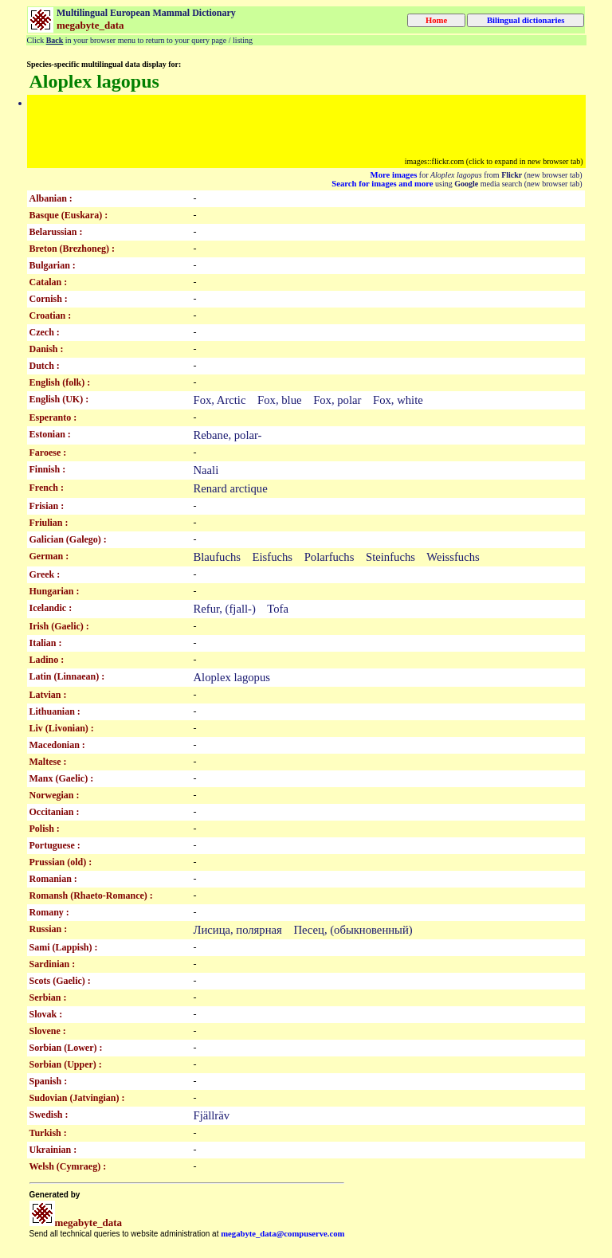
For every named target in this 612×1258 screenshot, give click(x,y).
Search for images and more (382, 183)
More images (394, 174)
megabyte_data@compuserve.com (282, 1233)
